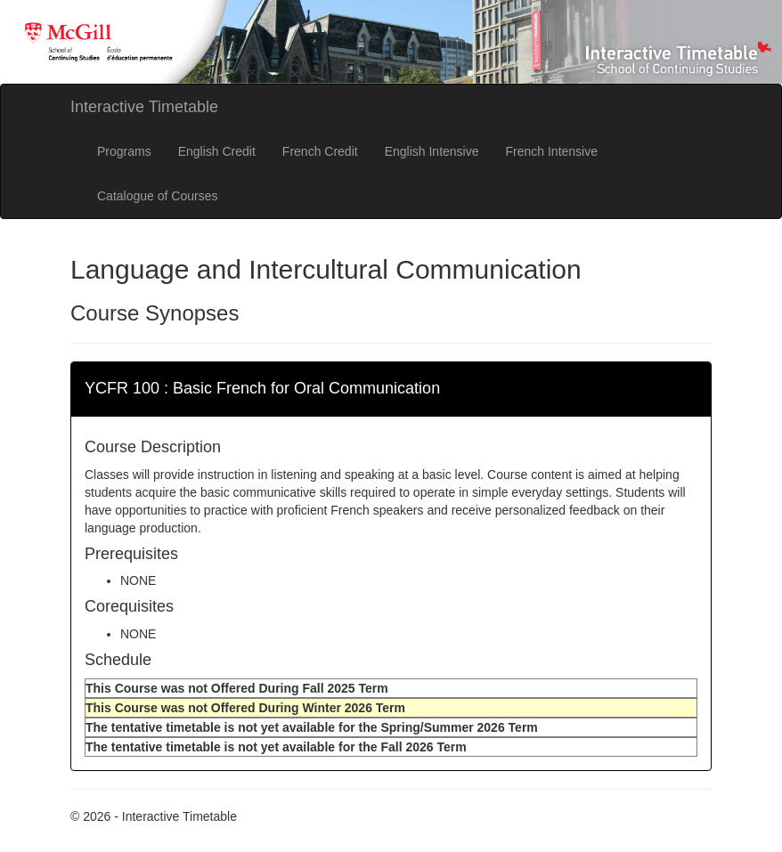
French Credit (320, 151)
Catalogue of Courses (157, 196)
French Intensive (552, 151)
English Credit (217, 151)
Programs (124, 151)
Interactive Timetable (144, 107)
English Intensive (432, 151)
